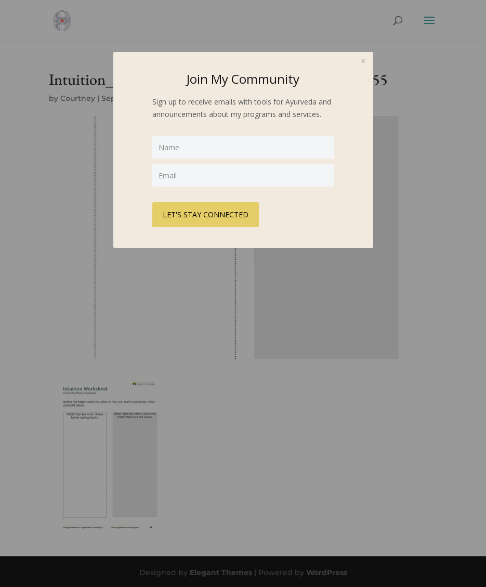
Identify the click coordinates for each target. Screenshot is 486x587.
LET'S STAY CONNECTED (205, 214)
